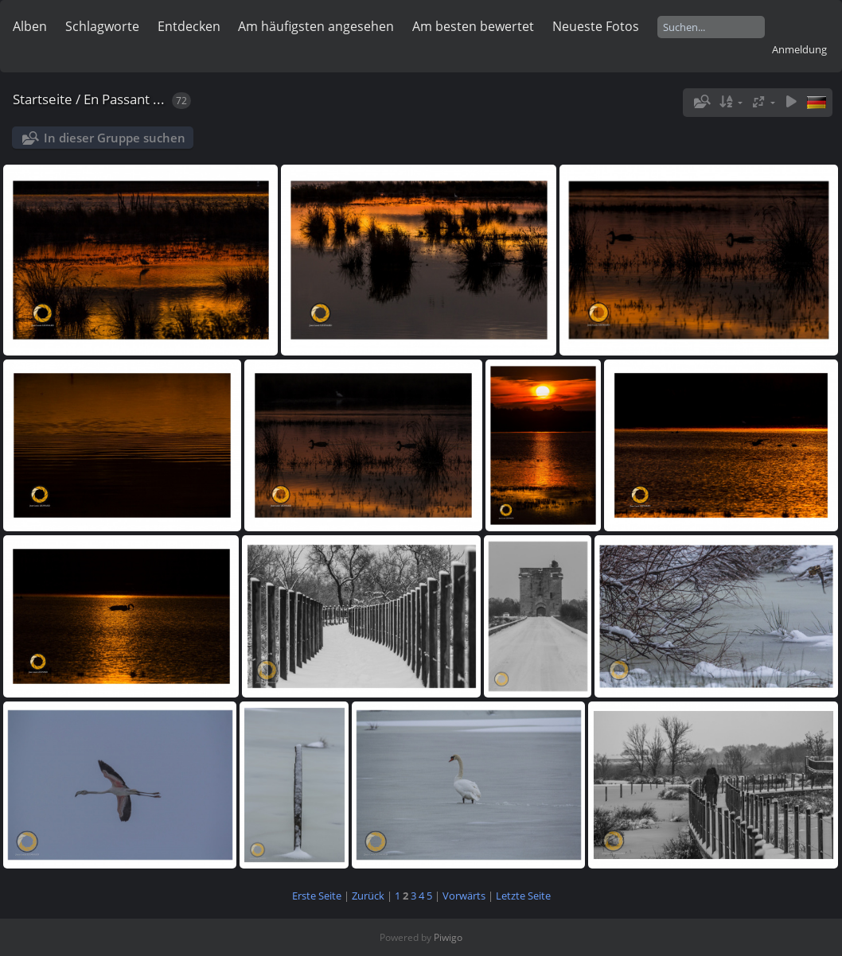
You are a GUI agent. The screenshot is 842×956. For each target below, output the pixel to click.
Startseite (42, 99)
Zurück (368, 895)
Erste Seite (316, 895)
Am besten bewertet (473, 26)
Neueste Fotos (595, 26)
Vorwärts (463, 895)
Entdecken (189, 26)
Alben (30, 26)
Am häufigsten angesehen (316, 26)
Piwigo (448, 937)
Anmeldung (799, 49)
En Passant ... (124, 99)
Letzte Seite (523, 895)
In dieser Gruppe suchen (114, 138)
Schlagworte (102, 26)
